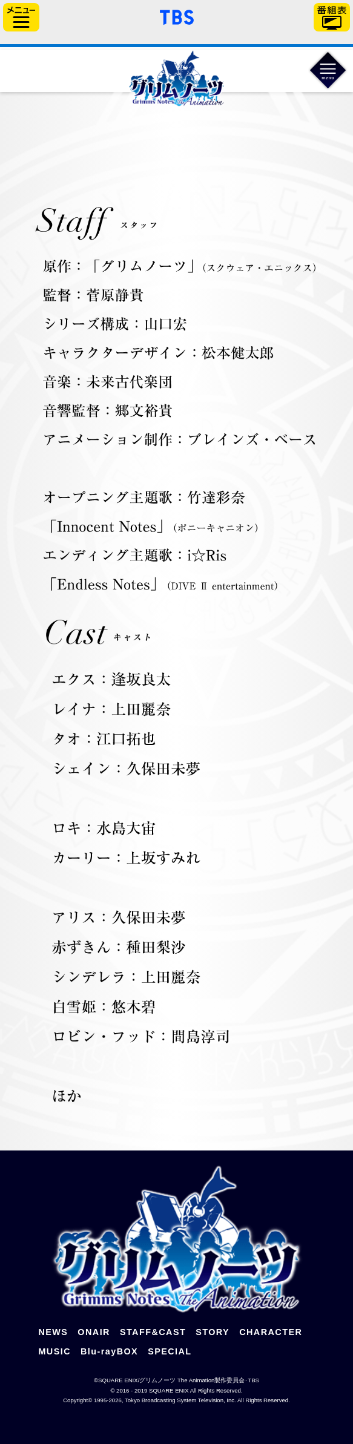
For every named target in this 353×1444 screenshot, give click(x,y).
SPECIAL (169, 1351)
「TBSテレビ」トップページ (177, 15)
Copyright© (77, 1400)
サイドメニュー (21, 17)
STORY (212, 1332)
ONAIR (94, 1332)
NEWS (53, 1332)
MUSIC (54, 1351)
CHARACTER (270, 1332)
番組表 (332, 17)
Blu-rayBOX (109, 1351)
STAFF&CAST (153, 1332)
